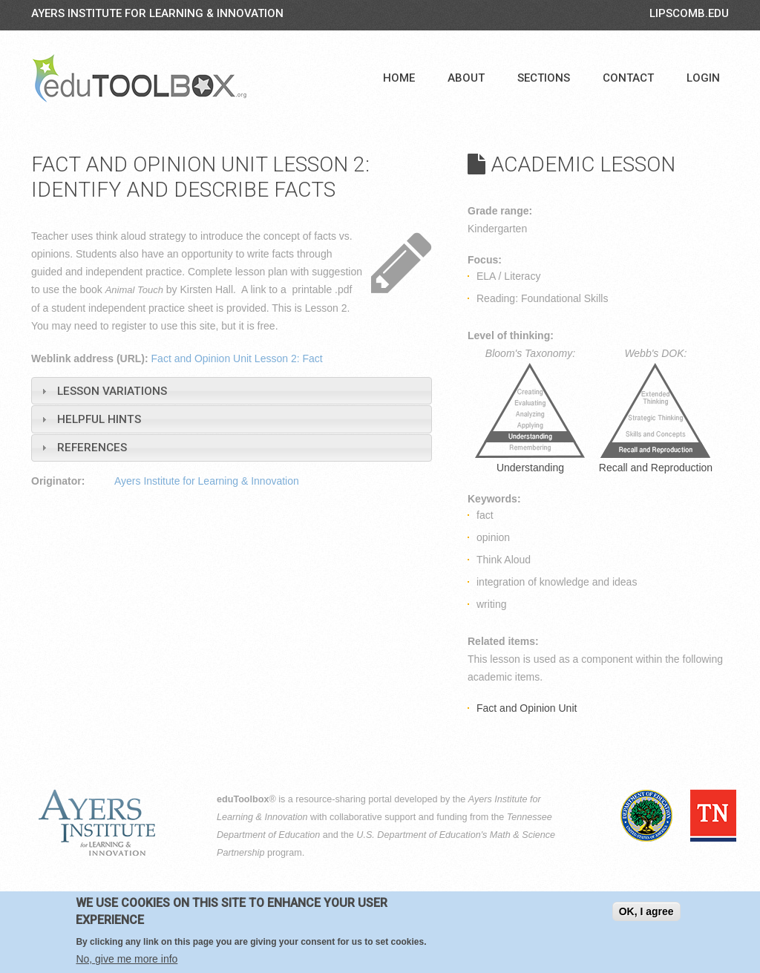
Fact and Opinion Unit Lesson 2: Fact (237, 358)
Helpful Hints (99, 419)
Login (703, 78)
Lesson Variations (112, 391)
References (92, 447)
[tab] (231, 390)
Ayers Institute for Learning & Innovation (157, 13)
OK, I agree (646, 911)
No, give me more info (126, 959)
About (466, 78)
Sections (543, 78)
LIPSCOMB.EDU (689, 13)
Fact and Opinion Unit (526, 708)
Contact (628, 78)
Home (399, 78)
